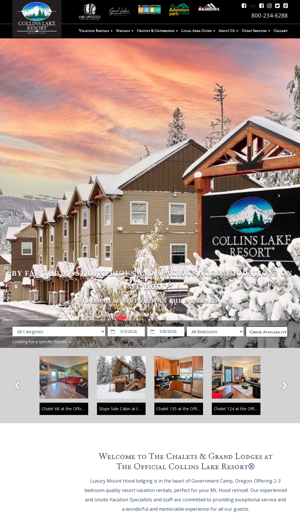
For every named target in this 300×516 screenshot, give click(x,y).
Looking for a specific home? (41, 341)
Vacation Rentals (96, 30)
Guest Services (256, 30)
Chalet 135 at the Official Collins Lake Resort (198, 408)
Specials (125, 30)
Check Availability (268, 331)
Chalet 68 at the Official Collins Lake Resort (83, 408)
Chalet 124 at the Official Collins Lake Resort (256, 408)
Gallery (280, 30)
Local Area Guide (198, 30)
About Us (228, 30)
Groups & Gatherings (157, 30)
